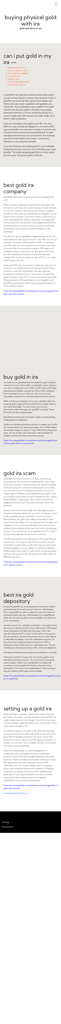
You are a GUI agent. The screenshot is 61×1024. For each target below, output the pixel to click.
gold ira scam (14, 79)
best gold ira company (18, 73)
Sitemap (5, 822)
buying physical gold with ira (16, 793)
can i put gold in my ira (18, 70)
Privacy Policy (7, 827)
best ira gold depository (18, 81)
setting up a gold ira (16, 84)
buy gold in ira (14, 76)
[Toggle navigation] (56, 4)
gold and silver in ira (16, 67)
